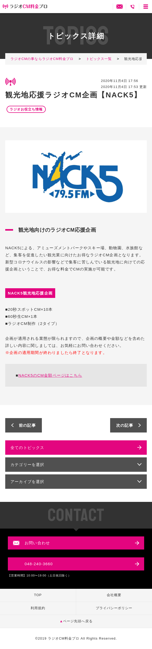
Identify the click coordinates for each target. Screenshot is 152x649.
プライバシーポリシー (114, 608)
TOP (38, 595)
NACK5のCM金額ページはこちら (50, 375)
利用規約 (38, 608)
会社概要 (114, 595)
